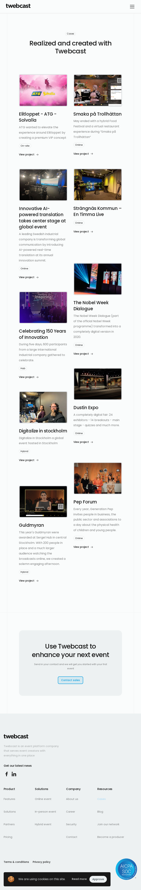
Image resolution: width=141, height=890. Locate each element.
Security (71, 824)
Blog (100, 811)
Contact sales (70, 680)
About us (72, 799)
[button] (131, 6)
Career (70, 811)
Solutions (10, 811)
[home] (18, 6)
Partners (9, 824)
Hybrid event (43, 824)
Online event (43, 799)
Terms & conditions (16, 862)
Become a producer (110, 837)
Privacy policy (41, 862)
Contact (71, 837)
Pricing (8, 837)
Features (9, 799)
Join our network (108, 824)
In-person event (45, 811)
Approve (98, 879)
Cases (101, 799)
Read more (79, 879)
